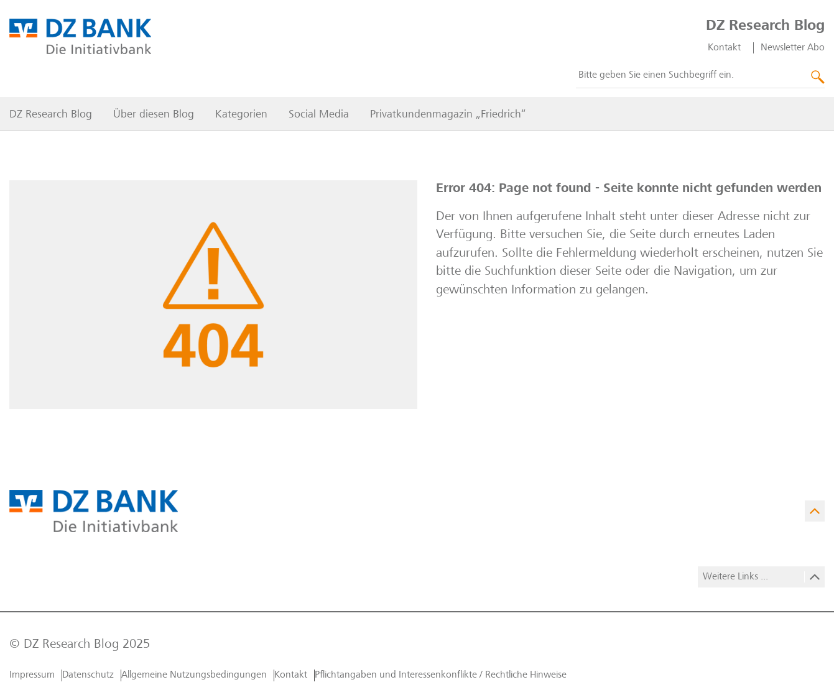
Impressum (32, 675)
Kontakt (724, 48)
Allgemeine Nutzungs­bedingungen (194, 675)
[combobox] (700, 75)
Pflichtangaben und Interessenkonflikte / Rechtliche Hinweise (441, 675)
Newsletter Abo (793, 48)
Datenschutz (88, 675)
